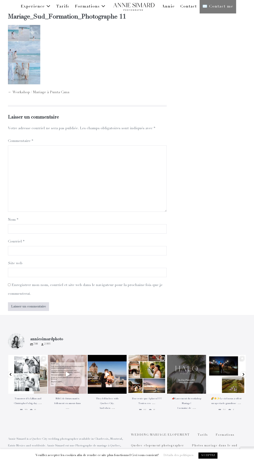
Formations (90, 6)
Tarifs (62, 7)
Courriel (16, 241)
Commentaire (20, 141)
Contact (188, 7)
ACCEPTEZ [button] (208, 455)
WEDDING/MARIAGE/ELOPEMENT (160, 435)
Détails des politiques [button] (178, 455)
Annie (168, 7)
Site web (15, 263)
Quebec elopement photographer (157, 445)
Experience (36, 6)
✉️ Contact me (217, 7)
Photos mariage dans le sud (214, 445)
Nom (13, 220)
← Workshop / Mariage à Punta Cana (38, 92)
